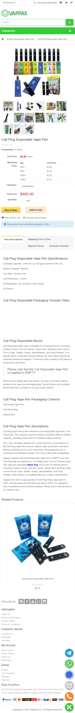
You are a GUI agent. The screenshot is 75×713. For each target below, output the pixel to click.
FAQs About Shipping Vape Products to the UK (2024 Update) (31, 692)
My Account (7, 650)
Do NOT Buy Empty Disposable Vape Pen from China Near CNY (33, 689)
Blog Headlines (11, 684)
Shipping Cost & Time (39, 239)
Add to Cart (35, 210)
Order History (8, 653)
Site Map (6, 640)
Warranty (6, 637)
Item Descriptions (13, 239)
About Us (6, 614)
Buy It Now (11, 210)
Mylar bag (33, 464)
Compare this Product (35, 217)
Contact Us (7, 634)
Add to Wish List (11, 217)
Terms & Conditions (11, 624)
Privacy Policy (8, 621)
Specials (6, 680)
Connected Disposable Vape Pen (38, 578)
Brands (5, 670)
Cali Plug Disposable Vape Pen (52, 39)
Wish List (6, 657)
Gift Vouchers (8, 673)
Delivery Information (11, 617)
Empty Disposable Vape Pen (20, 39)
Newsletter (7, 660)
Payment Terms (36, 246)
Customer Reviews (59, 246)
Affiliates (6, 676)
